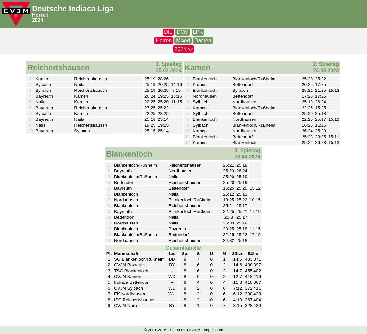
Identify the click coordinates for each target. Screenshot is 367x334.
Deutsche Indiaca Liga (73, 8)
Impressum (213, 330)
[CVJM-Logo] (16, 14)
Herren (40, 15)
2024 (38, 20)
